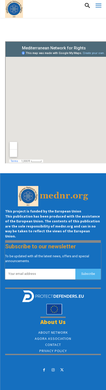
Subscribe (88, 274)
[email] (40, 274)
